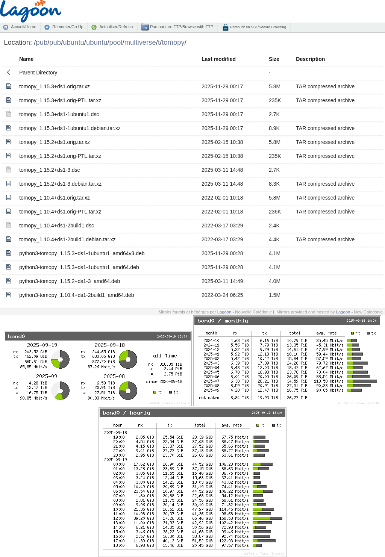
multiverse (140, 42)
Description (310, 59)
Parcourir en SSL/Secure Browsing (257, 27)
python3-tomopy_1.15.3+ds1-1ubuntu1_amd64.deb (79, 267)
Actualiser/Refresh (116, 26)
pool (116, 42)
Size (274, 59)
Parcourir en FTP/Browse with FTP (181, 26)
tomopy (173, 42)
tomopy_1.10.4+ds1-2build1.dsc (56, 225)
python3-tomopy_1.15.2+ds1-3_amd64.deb (69, 281)
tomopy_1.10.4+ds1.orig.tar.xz (54, 198)
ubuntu (73, 42)
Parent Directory (38, 73)
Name (26, 59)
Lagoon (224, 312)
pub (41, 42)
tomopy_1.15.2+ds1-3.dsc (49, 170)
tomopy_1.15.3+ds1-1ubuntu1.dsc (59, 114)
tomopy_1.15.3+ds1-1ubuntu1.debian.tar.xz (70, 128)
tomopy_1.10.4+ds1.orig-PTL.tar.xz (60, 212)
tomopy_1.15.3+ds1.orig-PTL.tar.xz (60, 100)
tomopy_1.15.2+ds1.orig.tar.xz (54, 142)
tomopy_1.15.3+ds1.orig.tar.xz (54, 86)
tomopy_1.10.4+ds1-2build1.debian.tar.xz (67, 239)
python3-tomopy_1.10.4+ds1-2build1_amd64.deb (76, 295)
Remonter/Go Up (67, 26)
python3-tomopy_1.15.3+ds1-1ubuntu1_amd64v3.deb (82, 253)
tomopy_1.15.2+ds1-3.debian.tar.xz (60, 184)
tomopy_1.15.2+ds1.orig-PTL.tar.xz (60, 156)
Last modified (219, 59)
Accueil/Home (23, 26)
